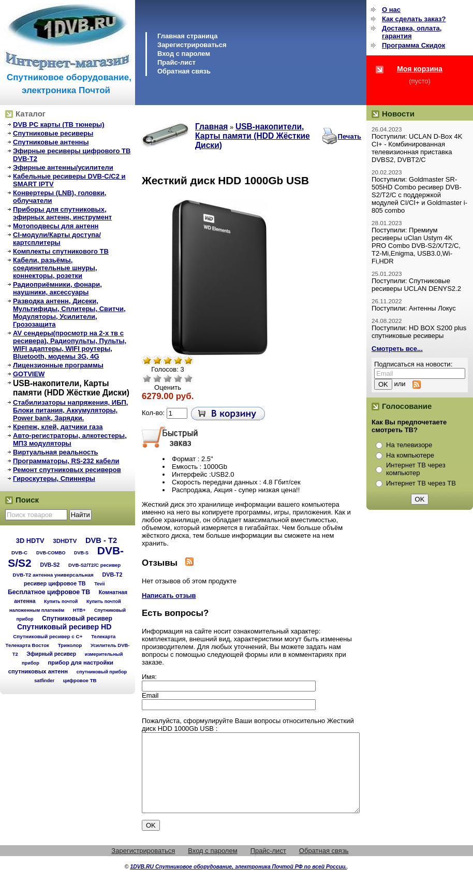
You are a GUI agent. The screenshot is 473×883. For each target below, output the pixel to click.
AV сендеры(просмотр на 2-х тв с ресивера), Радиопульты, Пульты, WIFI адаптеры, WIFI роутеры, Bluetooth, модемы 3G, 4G (69, 344)
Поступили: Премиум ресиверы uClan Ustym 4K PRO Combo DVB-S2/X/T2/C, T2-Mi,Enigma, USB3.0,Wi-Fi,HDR (416, 245)
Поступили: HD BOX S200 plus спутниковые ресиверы (419, 332)
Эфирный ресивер (51, 654)
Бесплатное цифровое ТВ (49, 592)
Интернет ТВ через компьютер (416, 469)
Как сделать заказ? (414, 19)
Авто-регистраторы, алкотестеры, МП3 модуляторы (70, 439)
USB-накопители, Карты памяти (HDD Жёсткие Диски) (71, 388)
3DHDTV (65, 541)
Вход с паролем (183, 53)
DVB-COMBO (51, 552)
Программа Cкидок (413, 45)
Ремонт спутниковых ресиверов (67, 470)
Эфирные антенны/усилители (63, 167)
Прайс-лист (176, 62)
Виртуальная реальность (55, 452)
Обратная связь (184, 71)
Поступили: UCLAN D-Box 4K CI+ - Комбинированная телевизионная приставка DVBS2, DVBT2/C (417, 148)
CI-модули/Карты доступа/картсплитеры (57, 238)
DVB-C (19, 552)
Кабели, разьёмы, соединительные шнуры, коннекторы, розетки (55, 267)
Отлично (188, 378)
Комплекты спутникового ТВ (61, 251)
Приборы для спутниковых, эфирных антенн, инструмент (62, 213)
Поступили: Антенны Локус (414, 308)
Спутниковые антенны (51, 142)
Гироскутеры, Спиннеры (54, 478)
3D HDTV (30, 540)
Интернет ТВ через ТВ (421, 483)
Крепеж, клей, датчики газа (57, 427)
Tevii (99, 583)
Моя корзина (419, 69)
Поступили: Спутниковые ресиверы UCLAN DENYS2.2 (416, 284)
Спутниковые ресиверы (53, 133)
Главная (211, 126)
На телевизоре (409, 445)
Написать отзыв (169, 595)
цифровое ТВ (80, 680)
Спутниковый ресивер (77, 618)
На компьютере (410, 455)
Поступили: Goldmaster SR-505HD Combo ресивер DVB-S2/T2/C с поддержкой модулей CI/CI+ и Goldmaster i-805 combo (419, 194)
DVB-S (81, 552)
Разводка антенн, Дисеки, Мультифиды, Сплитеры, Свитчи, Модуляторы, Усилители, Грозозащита (69, 312)
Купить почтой (61, 601)
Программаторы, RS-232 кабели (66, 461)
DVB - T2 (101, 540)
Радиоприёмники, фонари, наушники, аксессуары (57, 288)
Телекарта (103, 636)
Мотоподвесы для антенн (55, 226)
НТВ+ (79, 610)
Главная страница (187, 36)
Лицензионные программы (58, 365)
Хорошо (178, 378)
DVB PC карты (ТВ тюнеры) (59, 124)
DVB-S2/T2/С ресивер (94, 565)
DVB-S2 (50, 565)
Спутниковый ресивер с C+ (47, 636)
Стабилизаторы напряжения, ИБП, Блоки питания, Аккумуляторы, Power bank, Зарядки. (70, 410)
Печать (349, 136)
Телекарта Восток (27, 645)
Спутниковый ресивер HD (64, 627)
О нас (391, 9)
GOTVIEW (29, 374)
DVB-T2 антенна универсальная (53, 575)
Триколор (70, 645)
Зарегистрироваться (192, 45)
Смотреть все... (397, 348)
